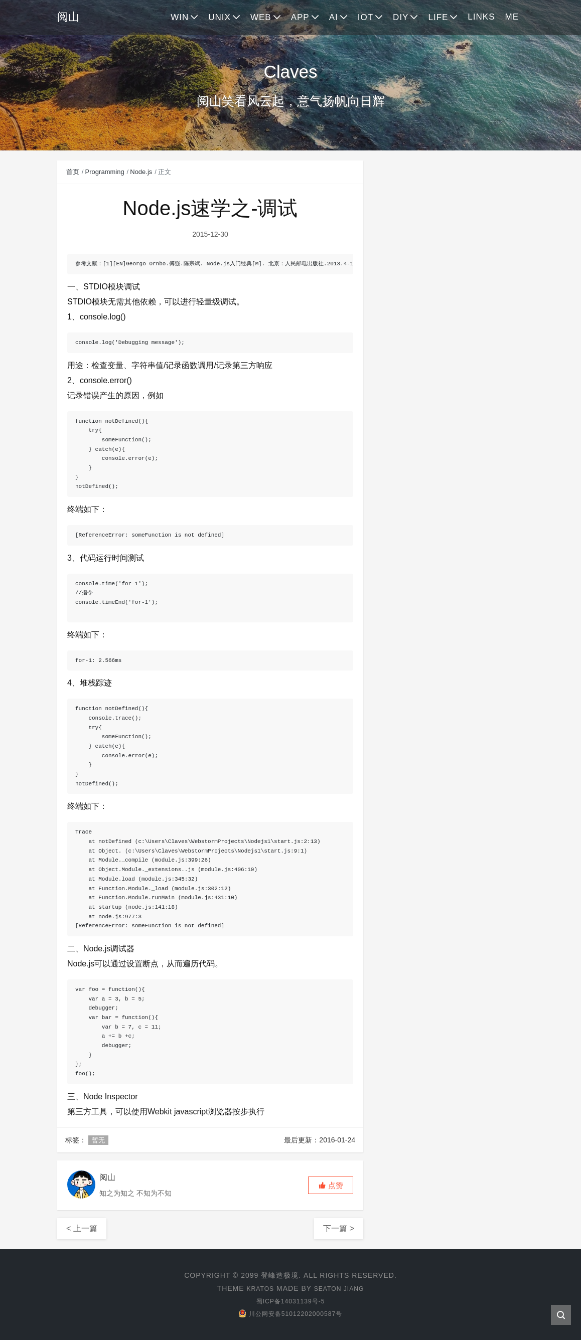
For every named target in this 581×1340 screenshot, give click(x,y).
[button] (330, 1185)
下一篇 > (338, 1228)
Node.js (141, 172)
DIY (400, 17)
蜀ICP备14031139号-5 (290, 1301)
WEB (260, 17)
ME (512, 17)
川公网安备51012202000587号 (290, 1313)
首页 (72, 172)
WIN (180, 17)
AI (333, 17)
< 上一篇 (81, 1228)
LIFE (438, 17)
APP (300, 17)
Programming (104, 172)
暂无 (98, 1140)
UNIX (219, 17)
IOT (365, 17)
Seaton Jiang (341, 1288)
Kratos (256, 1288)
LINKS (481, 17)
